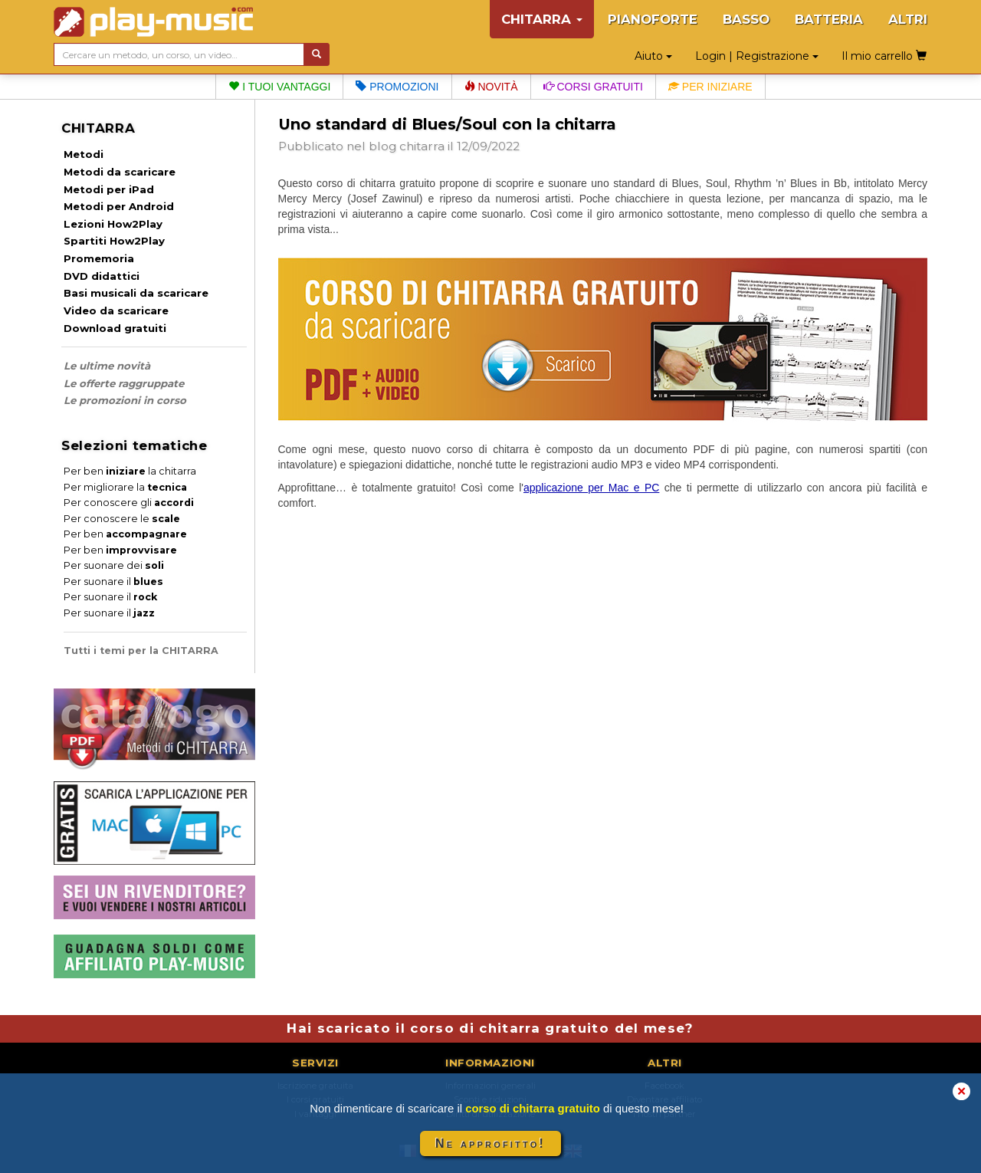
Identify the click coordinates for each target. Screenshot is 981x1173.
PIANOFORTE (652, 19)
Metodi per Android (119, 206)
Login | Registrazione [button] (757, 56)
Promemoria (99, 258)
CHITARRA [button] (541, 19)
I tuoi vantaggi (279, 86)
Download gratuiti (115, 328)
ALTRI (907, 19)
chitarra (422, 146)
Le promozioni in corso (125, 400)
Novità (491, 86)
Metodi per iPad (109, 189)
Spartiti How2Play (114, 241)
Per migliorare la (125, 487)
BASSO (746, 19)
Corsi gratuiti (593, 86)
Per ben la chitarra (130, 471)
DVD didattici (101, 276)
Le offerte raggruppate (124, 383)
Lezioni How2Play (113, 224)
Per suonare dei (114, 565)
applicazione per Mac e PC (591, 487)
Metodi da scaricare (120, 172)
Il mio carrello (884, 56)
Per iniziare (710, 86)
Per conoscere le (122, 518)
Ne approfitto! (490, 1143)
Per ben (125, 534)
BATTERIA (829, 19)
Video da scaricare (116, 310)
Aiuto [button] (653, 56)
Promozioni (397, 86)
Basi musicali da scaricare (136, 293)
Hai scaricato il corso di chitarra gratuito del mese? (490, 1028)
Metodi (83, 154)
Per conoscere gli (129, 502)
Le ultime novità (107, 366)
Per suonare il (113, 581)
